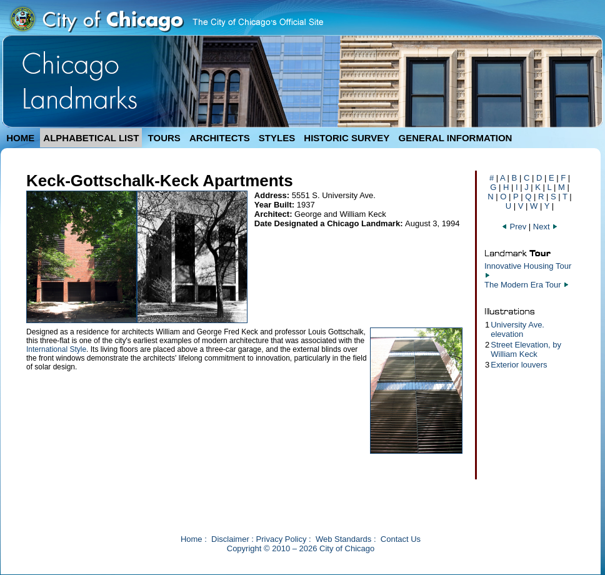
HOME (20, 137)
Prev (515, 226)
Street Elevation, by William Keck (526, 349)
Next (545, 226)
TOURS (164, 137)
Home (191, 539)
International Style (56, 349)
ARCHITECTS (219, 137)
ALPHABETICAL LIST (91, 137)
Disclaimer (230, 539)
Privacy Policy (281, 539)
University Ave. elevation (517, 329)
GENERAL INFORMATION (455, 137)
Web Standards (343, 539)
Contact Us (401, 539)
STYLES (277, 137)
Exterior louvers (519, 364)
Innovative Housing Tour (527, 266)
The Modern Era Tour (522, 284)
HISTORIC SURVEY (346, 137)
